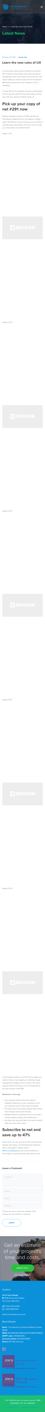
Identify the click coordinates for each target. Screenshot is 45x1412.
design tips (22, 57)
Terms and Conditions (29, 1407)
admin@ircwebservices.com (14, 1314)
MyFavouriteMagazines (11, 1151)
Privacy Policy (12, 1407)
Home (4, 27)
